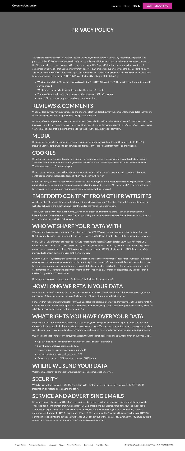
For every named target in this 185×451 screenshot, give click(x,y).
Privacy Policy (20, 445)
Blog (126, 5)
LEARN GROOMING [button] (157, 5)
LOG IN (136, 5)
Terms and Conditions (37, 445)
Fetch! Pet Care (102, 445)
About (61, 445)
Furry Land (88, 445)
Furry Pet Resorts (74, 445)
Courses (116, 5)
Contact (52, 445)
